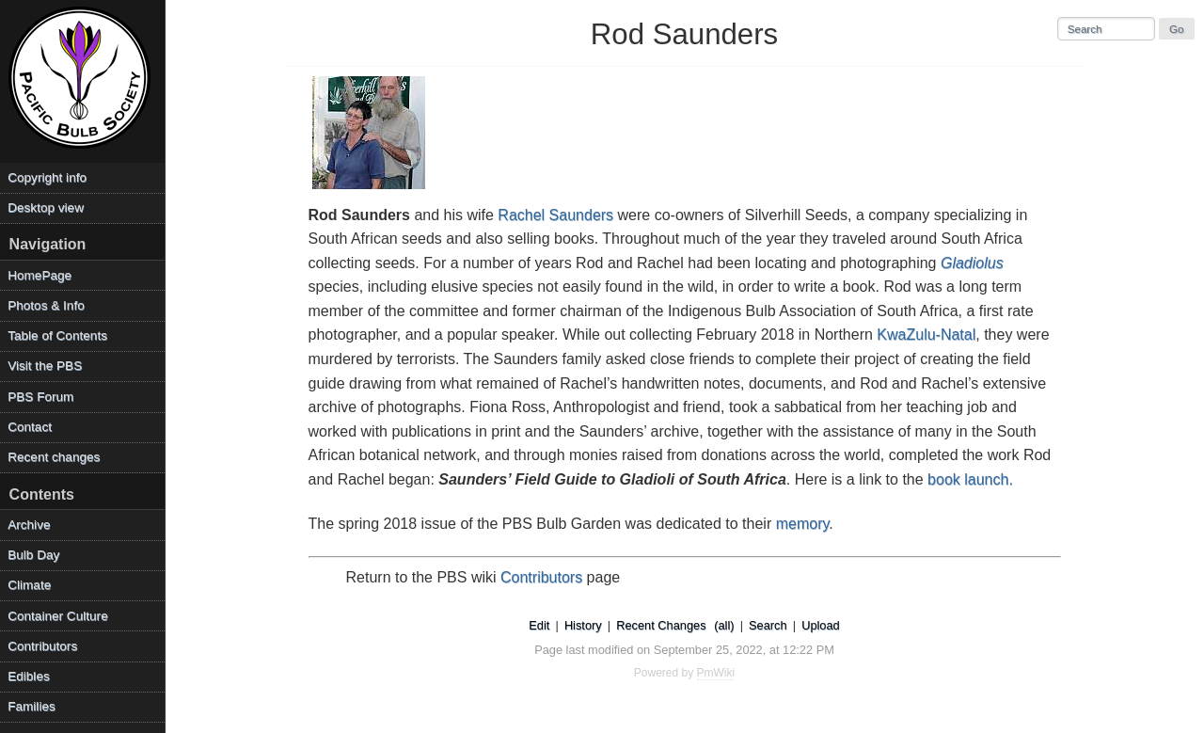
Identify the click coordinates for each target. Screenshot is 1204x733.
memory (803, 524)
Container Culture (58, 616)
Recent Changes (660, 625)
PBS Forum (40, 397)
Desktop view (46, 207)
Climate (29, 585)
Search (768, 625)
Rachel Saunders (555, 215)
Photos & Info (46, 305)
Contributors (541, 577)
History (583, 625)
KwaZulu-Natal (926, 335)
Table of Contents (57, 335)
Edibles (29, 676)
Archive (29, 525)
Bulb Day (33, 555)
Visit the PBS (45, 366)
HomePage (39, 275)
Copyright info (47, 177)
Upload (820, 625)
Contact (30, 427)
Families (31, 706)
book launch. (970, 479)
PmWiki (716, 672)
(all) (724, 625)
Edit (539, 625)
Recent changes (54, 457)
